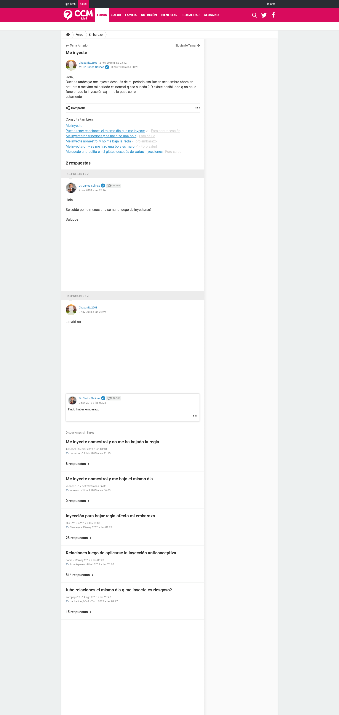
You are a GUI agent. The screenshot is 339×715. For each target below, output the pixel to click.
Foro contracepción (165, 131)
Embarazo (96, 34)
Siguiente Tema (185, 45)
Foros (102, 15)
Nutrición (149, 15)
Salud (83, 4)
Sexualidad (191, 15)
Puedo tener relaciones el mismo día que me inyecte (105, 131)
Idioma (271, 4)
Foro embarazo (145, 141)
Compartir (78, 108)
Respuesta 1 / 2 (77, 174)
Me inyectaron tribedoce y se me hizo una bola (101, 136)
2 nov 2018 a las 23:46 (92, 190)
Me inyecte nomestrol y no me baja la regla (98, 141)
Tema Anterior (79, 45)
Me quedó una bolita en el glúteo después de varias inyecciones (114, 152)
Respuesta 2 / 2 (77, 295)
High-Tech (69, 4)
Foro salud (147, 136)
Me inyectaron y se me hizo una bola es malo (100, 146)
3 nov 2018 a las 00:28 (124, 67)
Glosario (211, 15)
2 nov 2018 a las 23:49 (92, 311)
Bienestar (169, 15)
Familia (131, 15)
